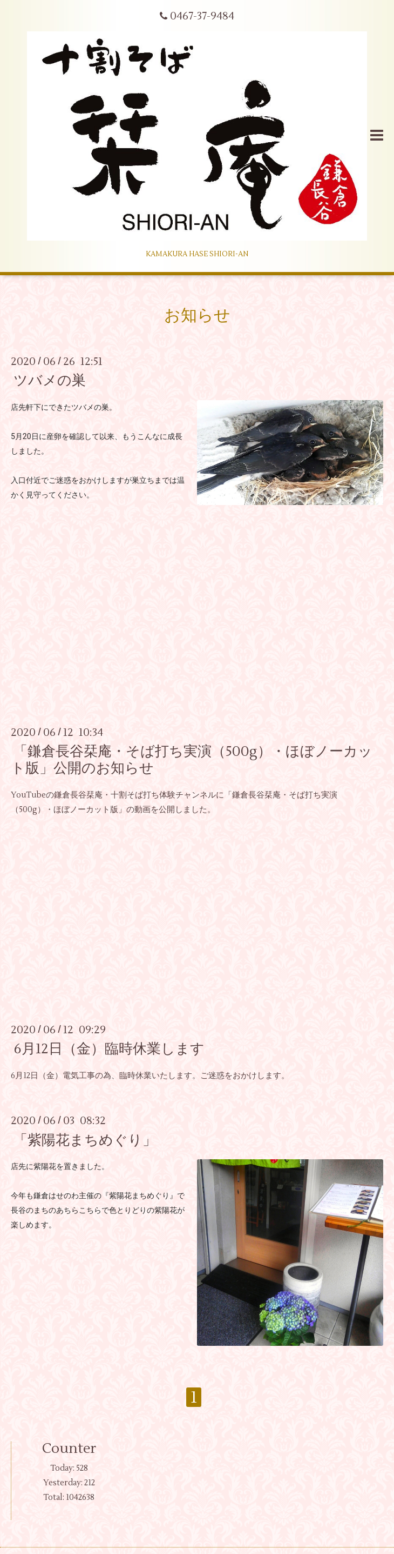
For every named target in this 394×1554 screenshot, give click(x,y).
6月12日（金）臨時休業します (109, 1049)
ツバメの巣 (49, 380)
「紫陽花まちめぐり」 (85, 1140)
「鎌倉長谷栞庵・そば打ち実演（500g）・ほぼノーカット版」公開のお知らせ (191, 760)
